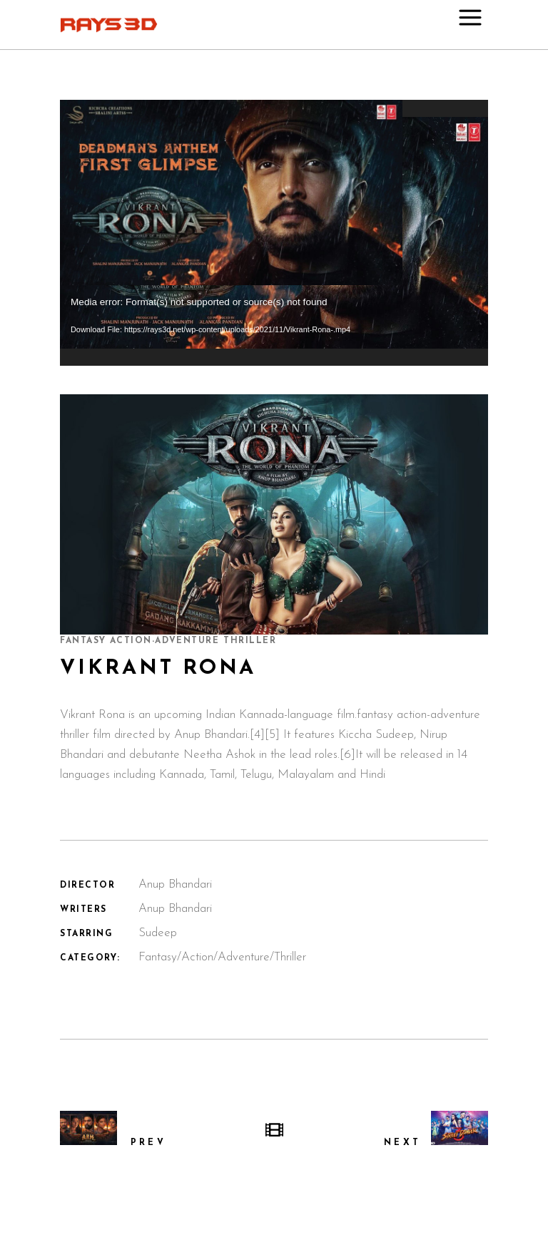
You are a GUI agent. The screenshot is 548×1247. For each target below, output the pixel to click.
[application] (274, 233)
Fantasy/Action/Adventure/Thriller (222, 957)
